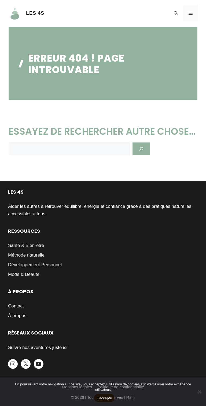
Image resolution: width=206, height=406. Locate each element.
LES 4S (35, 13)
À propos (17, 315)
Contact (16, 306)
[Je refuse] (199, 391)
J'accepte (104, 398)
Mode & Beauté (23, 274)
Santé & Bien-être (26, 245)
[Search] (141, 148)
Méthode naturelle (26, 255)
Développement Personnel (35, 264)
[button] (175, 13)
